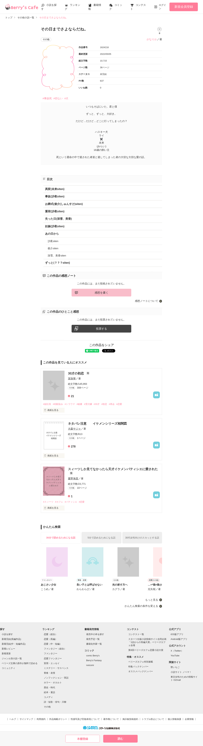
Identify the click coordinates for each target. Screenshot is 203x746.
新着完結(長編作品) (11, 639)
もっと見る (151, 599)
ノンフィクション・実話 (56, 677)
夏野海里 (73, 478)
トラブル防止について (153, 719)
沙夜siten (53, 241)
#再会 (111, 404)
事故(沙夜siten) (54, 196)
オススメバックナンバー (140, 671)
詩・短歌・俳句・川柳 (55, 702)
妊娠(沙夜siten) (54, 226)
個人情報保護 (174, 719)
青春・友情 (49, 673)
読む (120, 738)
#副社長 (47, 404)
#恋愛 (119, 404)
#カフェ (59, 502)
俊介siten (53, 248)
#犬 (66, 98)
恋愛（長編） (50, 639)
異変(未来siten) (54, 189)
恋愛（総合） (50, 634)
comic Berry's (93, 655)
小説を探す (7, 634)
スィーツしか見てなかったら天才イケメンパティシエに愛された (113, 469)
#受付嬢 (88, 404)
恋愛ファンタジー (53, 658)
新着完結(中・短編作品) (14, 644)
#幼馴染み (58, 404)
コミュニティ (8, 668)
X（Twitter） (177, 650)
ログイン (162, 7)
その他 (47, 706)
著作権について (111, 719)
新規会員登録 (183, 6)
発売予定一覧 (93, 639)
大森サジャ (74, 428)
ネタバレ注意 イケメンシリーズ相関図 (97, 423)
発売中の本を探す (95, 634)
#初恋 (104, 404)
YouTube (175, 655)
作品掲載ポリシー (58, 719)
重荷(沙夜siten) (54, 211)
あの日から (52, 233)
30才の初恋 (76, 373)
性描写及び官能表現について (85, 719)
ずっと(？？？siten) (57, 262)
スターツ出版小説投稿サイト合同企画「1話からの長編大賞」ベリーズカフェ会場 (147, 642)
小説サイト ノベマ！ (181, 672)
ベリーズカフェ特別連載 (140, 661)
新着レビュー (8, 648)
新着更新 (6, 653)
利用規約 (41, 719)
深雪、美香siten (57, 255)
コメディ (48, 697)
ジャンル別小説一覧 (12, 658)
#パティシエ (71, 502)
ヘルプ (12, 719)
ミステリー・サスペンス (56, 668)
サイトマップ (26, 719)
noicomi (90, 665)
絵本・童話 (49, 692)
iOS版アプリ (177, 634)
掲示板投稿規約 (130, 719)
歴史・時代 (49, 687)
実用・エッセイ (52, 663)
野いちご (175, 667)
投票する (101, 328)
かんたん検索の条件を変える (141, 605)
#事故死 (47, 98)
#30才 (97, 404)
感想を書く (101, 292)
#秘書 (79, 404)
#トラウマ (70, 404)
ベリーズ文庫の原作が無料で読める (20, 663)
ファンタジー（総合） (55, 648)
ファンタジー (50, 653)
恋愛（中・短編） (53, 644)
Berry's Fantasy (94, 660)
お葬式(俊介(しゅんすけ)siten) (64, 204)
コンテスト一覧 (136, 634)
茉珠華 (72, 378)
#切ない (58, 98)
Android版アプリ (179, 639)
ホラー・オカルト (53, 682)
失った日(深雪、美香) (58, 218)
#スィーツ (48, 502)
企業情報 (189, 719)
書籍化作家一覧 (94, 644)
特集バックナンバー (138, 666)
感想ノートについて (146, 300)
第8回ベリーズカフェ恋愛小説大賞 (145, 650)
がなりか (152, 39)
